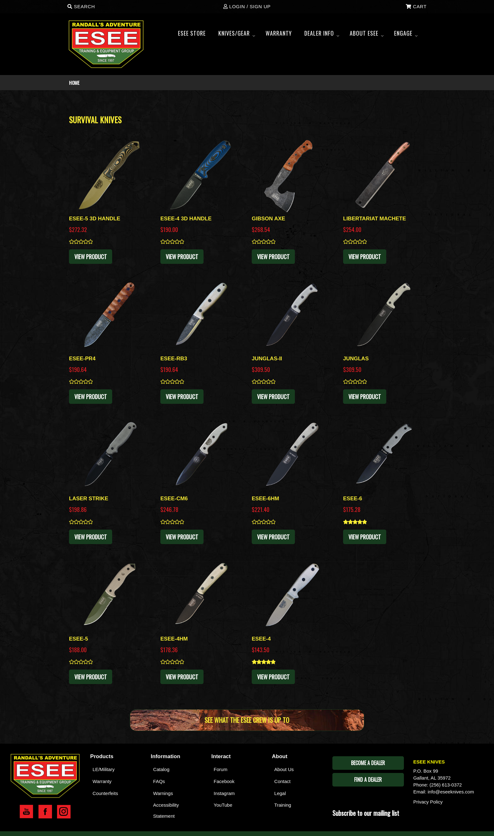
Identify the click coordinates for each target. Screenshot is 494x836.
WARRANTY (279, 33)
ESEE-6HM (265, 499)
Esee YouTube (26, 812)
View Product (90, 257)
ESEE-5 (78, 639)
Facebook (224, 781)
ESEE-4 (261, 639)
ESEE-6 (352, 499)
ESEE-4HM (174, 639)
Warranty (102, 781)
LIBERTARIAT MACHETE (374, 219)
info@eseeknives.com (451, 791)
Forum (220, 769)
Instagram (224, 793)
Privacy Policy (428, 801)
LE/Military (104, 769)
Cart (416, 6)
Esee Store (192, 33)
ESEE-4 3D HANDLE (185, 219)
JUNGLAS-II (267, 359)
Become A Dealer (368, 763)
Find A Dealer (368, 779)
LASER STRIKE (88, 499)
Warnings (163, 793)
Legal (280, 793)
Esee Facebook (45, 812)
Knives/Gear (236, 35)
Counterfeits (105, 793)
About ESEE (367, 35)
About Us (284, 769)
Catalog (161, 769)
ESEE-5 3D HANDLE (94, 219)
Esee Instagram (64, 812)
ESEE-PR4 (82, 359)
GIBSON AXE (268, 219)
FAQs (159, 781)
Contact (282, 781)
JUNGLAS (356, 359)
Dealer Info (321, 35)
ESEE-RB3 (173, 359)
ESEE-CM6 (174, 499)
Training (282, 805)
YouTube (223, 805)
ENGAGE (406, 35)
